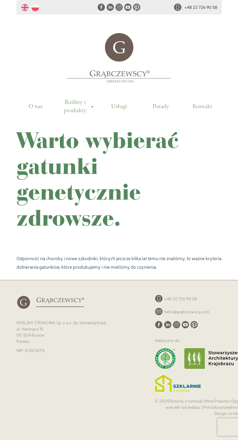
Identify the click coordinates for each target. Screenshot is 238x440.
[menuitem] (26, 7)
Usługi (119, 107)
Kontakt (202, 107)
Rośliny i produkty (75, 107)
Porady (160, 107)
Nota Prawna (216, 400)
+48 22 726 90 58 (200, 7)
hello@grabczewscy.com (186, 311)
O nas (35, 107)
